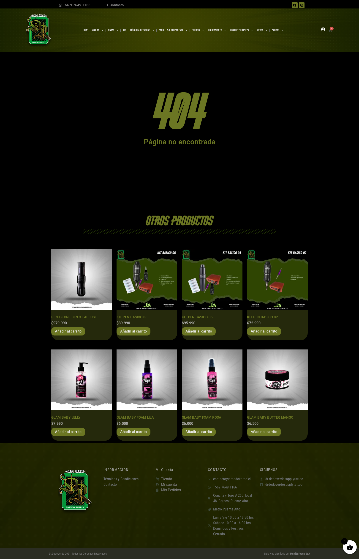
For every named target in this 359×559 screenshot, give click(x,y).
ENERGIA (198, 30)
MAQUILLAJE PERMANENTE (173, 30)
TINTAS (113, 30)
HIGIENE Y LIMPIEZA (241, 30)
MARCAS (277, 30)
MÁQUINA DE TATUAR (142, 30)
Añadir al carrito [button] (68, 331)
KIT (124, 30)
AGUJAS (97, 30)
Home (85, 30)
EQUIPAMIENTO (217, 30)
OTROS (262, 30)
